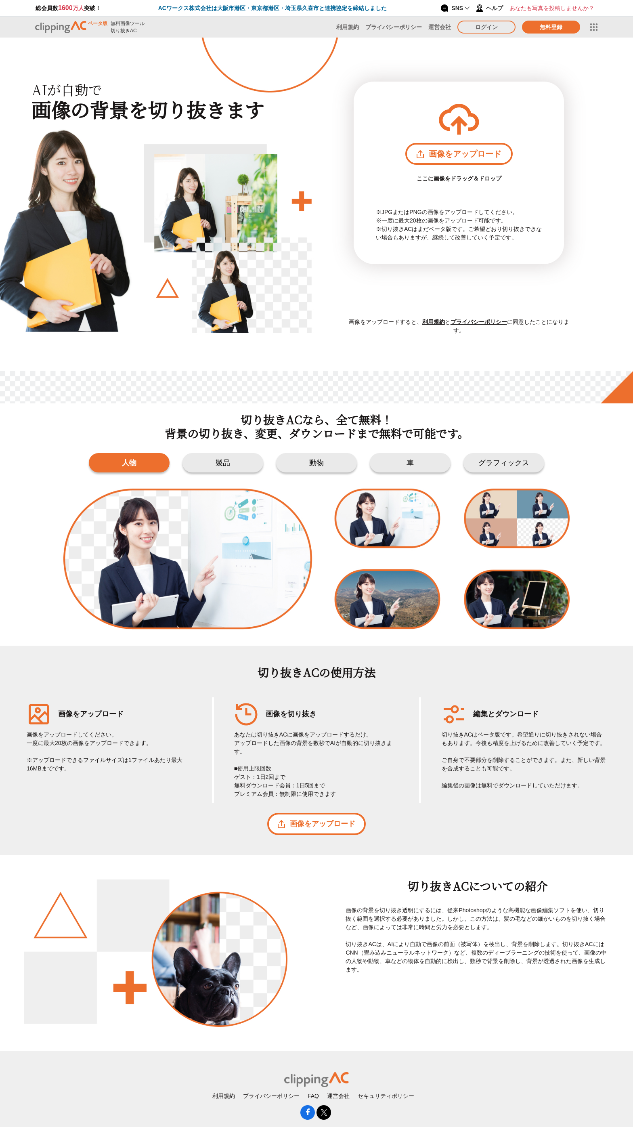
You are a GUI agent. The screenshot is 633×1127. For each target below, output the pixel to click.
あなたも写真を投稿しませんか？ (551, 8)
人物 (129, 463)
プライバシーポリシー (393, 27)
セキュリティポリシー (386, 1096)
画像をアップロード (459, 153)
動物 (316, 463)
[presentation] (316, 204)
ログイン (486, 27)
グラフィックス (503, 463)
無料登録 (551, 27)
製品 (223, 463)
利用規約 (347, 27)
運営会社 (439, 27)
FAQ (313, 1096)
